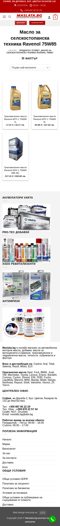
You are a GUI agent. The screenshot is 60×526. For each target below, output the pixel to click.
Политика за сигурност (15, 483)
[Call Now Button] (52, 519)
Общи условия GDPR (15, 479)
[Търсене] (9, 17)
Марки (6, 444)
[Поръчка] (30, 67)
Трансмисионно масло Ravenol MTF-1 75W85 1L (15, 119)
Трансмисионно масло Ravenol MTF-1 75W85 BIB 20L (15, 170)
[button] (4, 17)
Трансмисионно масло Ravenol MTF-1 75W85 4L (44, 119)
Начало (12, 50)
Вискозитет (9, 448)
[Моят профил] (49, 17)
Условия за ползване (14, 492)
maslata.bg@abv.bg (21, 414)
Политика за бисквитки (16, 488)
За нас (6, 453)
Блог (5, 467)
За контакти (9, 458)
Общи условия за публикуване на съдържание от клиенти (22, 498)
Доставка (7, 462)
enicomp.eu (31, 512)
